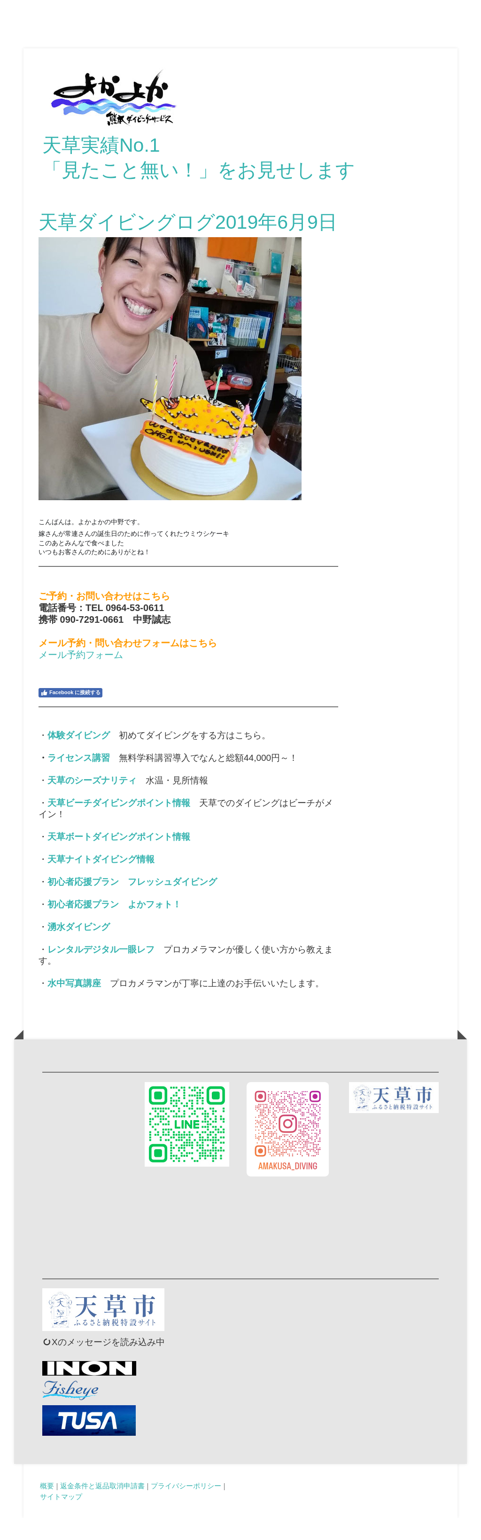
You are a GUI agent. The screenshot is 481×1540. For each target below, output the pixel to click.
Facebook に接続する (70, 715)
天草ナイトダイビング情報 (101, 881)
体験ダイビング (78, 757)
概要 (47, 1507)
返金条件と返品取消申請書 (102, 1507)
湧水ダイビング (78, 949)
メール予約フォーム (81, 677)
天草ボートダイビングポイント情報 (118, 859)
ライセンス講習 (78, 780)
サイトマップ (61, 1518)
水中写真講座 (74, 1005)
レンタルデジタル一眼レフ (101, 971)
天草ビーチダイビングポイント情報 (118, 825)
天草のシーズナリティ (92, 802)
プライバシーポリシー (186, 1507)
